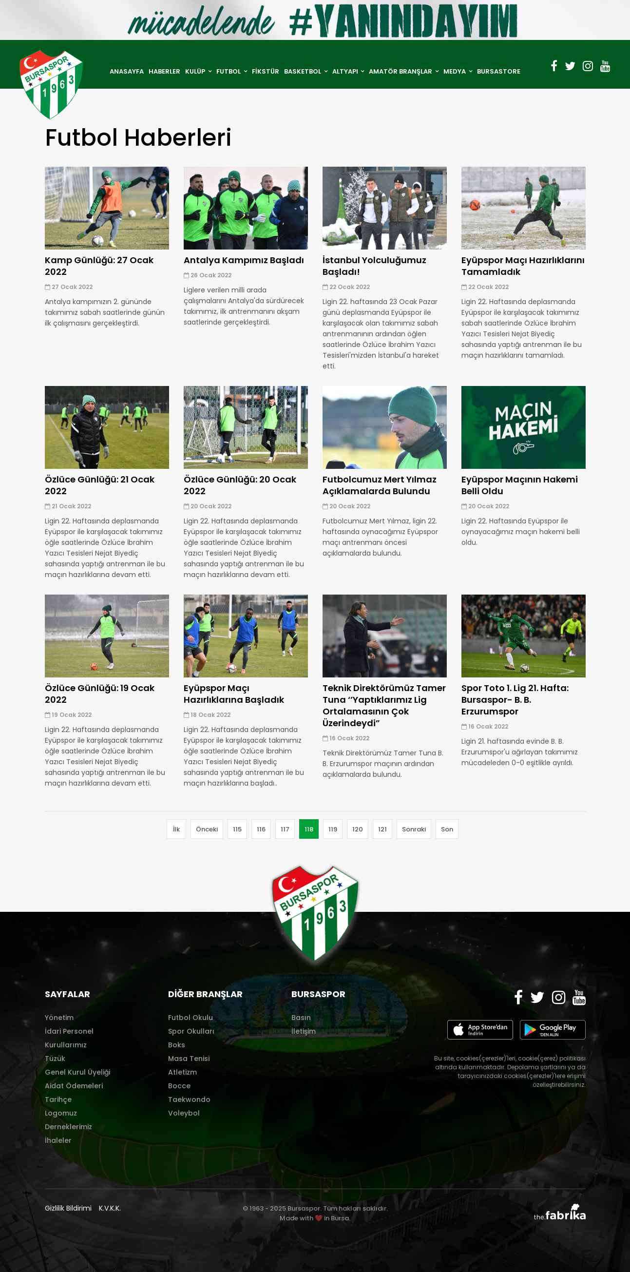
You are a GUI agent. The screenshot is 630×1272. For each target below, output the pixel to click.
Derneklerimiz (68, 1127)
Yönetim (59, 1017)
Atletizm (182, 1072)
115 (237, 829)
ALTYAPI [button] (346, 71)
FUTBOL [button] (229, 71)
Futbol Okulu (190, 1017)
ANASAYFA (127, 71)
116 (261, 829)
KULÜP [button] (196, 71)
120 (357, 829)
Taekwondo (189, 1099)
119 (332, 829)
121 (382, 829)
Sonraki (414, 829)
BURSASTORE (498, 71)
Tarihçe (58, 1099)
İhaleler (58, 1140)
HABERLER (164, 71)
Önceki (207, 829)
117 (285, 829)
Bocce (179, 1086)
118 (309, 829)
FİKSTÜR (265, 71)
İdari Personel (69, 1031)
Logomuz (61, 1113)
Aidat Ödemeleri (74, 1086)
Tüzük (55, 1058)
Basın (301, 1017)
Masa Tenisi (189, 1058)
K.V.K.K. (110, 1208)
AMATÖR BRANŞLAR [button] (401, 71)
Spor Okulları (191, 1031)
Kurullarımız (66, 1045)
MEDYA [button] (455, 71)
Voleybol (184, 1113)
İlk (176, 829)
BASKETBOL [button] (303, 71)
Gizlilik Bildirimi (68, 1208)
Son (447, 829)
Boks (176, 1045)
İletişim (303, 1031)
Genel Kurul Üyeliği (77, 1072)
